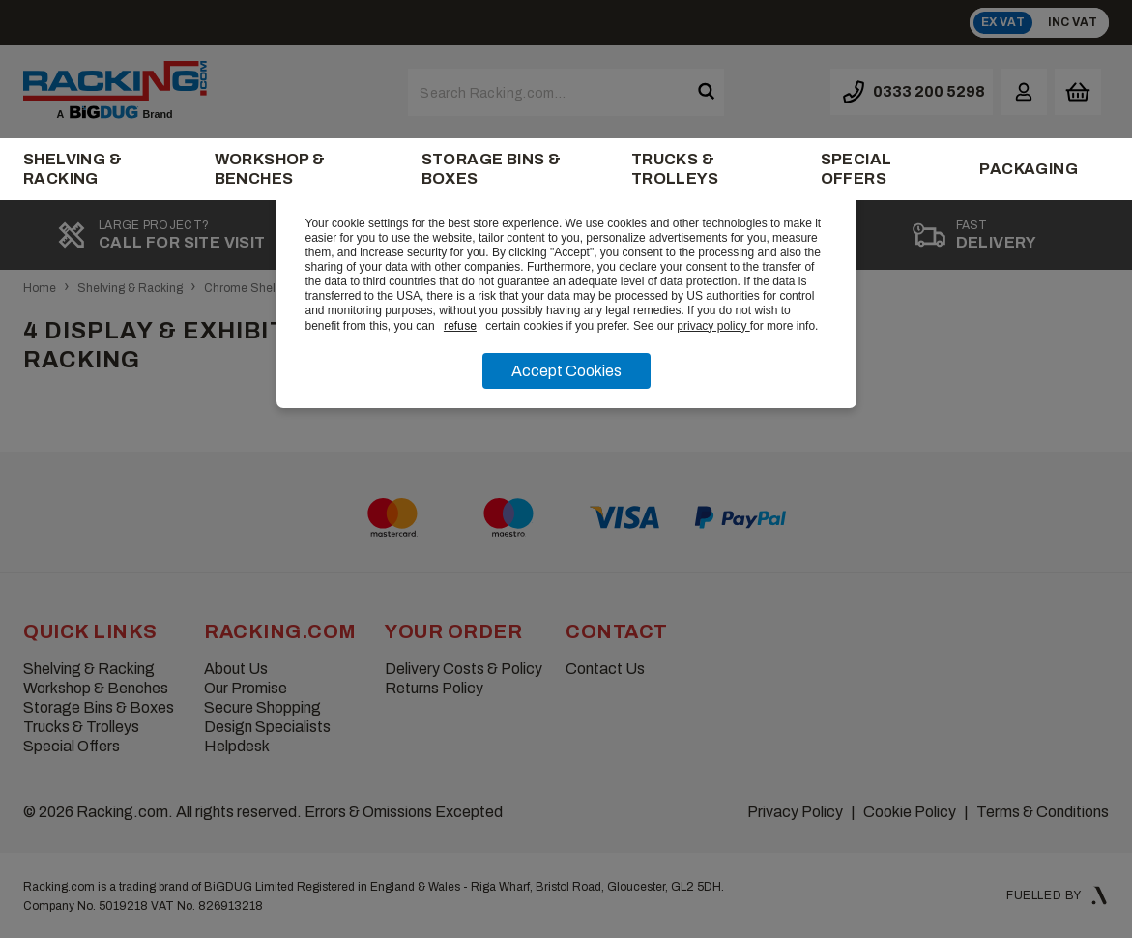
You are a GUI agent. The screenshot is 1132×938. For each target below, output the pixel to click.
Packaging (1028, 169)
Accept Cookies (566, 371)
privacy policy (713, 326)
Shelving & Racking (72, 169)
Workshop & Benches (270, 169)
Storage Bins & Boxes (491, 169)
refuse (460, 326)
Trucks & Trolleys (674, 169)
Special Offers (856, 169)
